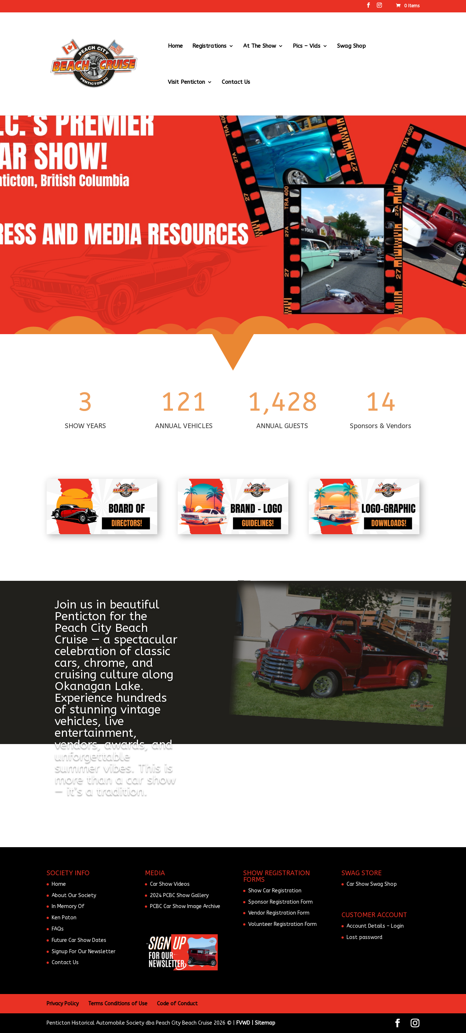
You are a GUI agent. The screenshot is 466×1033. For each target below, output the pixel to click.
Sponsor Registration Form (280, 902)
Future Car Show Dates (79, 940)
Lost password (364, 937)
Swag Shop (351, 46)
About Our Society (74, 895)
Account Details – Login (375, 926)
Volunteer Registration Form (282, 924)
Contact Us (236, 82)
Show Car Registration (274, 891)
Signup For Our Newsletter (83, 951)
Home (175, 46)
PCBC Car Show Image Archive (185, 906)
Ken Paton (64, 918)
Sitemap (265, 1023)
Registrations (209, 46)
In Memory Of (68, 906)
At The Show (259, 46)
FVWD (243, 1023)
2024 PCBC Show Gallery (179, 895)
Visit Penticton (186, 82)
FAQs (58, 929)
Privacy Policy (63, 1004)
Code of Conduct (177, 1004)
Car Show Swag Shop (372, 884)
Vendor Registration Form (278, 913)
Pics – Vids (306, 46)
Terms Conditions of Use (117, 1004)
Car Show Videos (170, 884)
